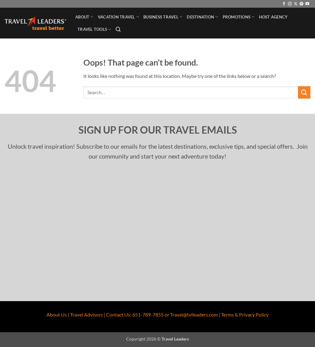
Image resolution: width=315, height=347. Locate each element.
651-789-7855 (148, 314)
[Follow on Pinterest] (301, 4)
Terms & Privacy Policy (245, 314)
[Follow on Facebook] (284, 4)
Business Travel (162, 17)
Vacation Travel (118, 17)
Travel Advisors (86, 314)
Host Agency (273, 16)
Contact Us (118, 314)
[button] (118, 29)
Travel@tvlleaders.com (194, 314)
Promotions (239, 17)
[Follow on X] (295, 4)
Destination (202, 17)
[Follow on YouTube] (307, 4)
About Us (56, 314)
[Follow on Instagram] (290, 4)
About (84, 17)
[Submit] (304, 92)
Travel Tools (94, 29)
